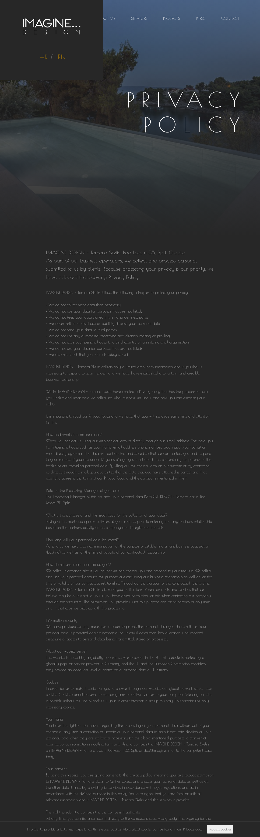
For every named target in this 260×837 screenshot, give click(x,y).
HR (44, 57)
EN (62, 57)
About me (105, 18)
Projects (171, 18)
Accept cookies (220, 829)
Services (139, 18)
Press (200, 18)
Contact (230, 18)
